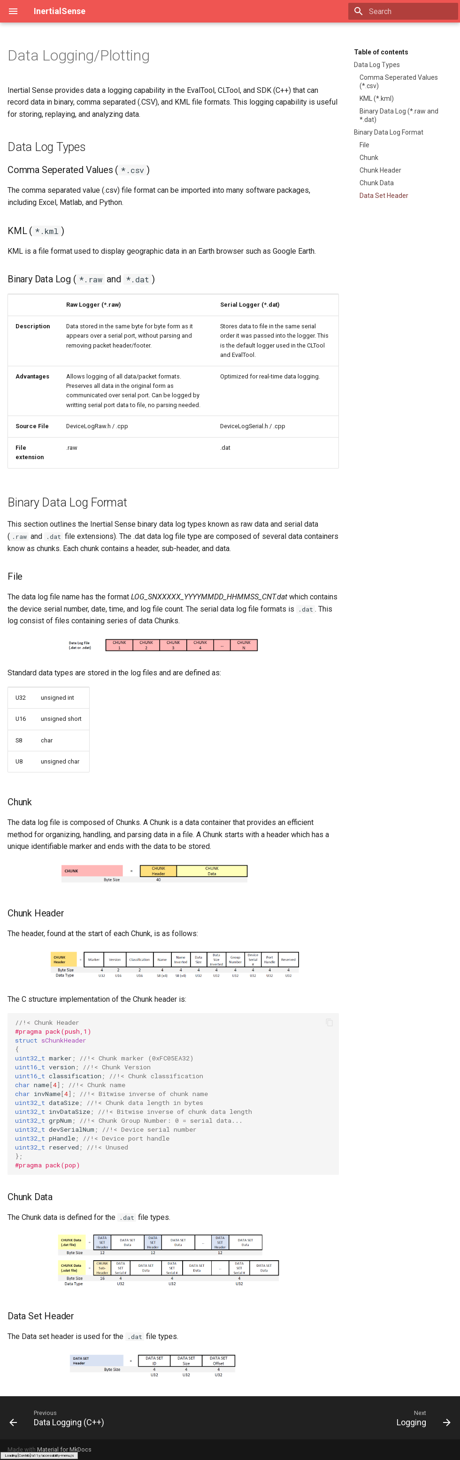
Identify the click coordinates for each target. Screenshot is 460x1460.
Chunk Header (380, 170)
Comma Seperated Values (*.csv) (399, 82)
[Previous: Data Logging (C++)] (59, 1417)
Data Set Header (384, 195)
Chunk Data (377, 183)
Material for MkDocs (64, 1449)
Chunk (369, 157)
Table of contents (381, 52)
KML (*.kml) (377, 98)
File (364, 145)
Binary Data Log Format (388, 132)
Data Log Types (377, 64)
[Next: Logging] (421, 1417)
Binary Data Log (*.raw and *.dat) (399, 115)
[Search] (403, 11)
